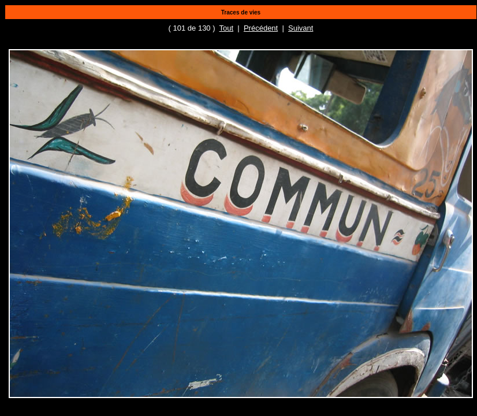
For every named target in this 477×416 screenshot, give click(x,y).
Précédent (261, 28)
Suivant (300, 28)
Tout (226, 28)
